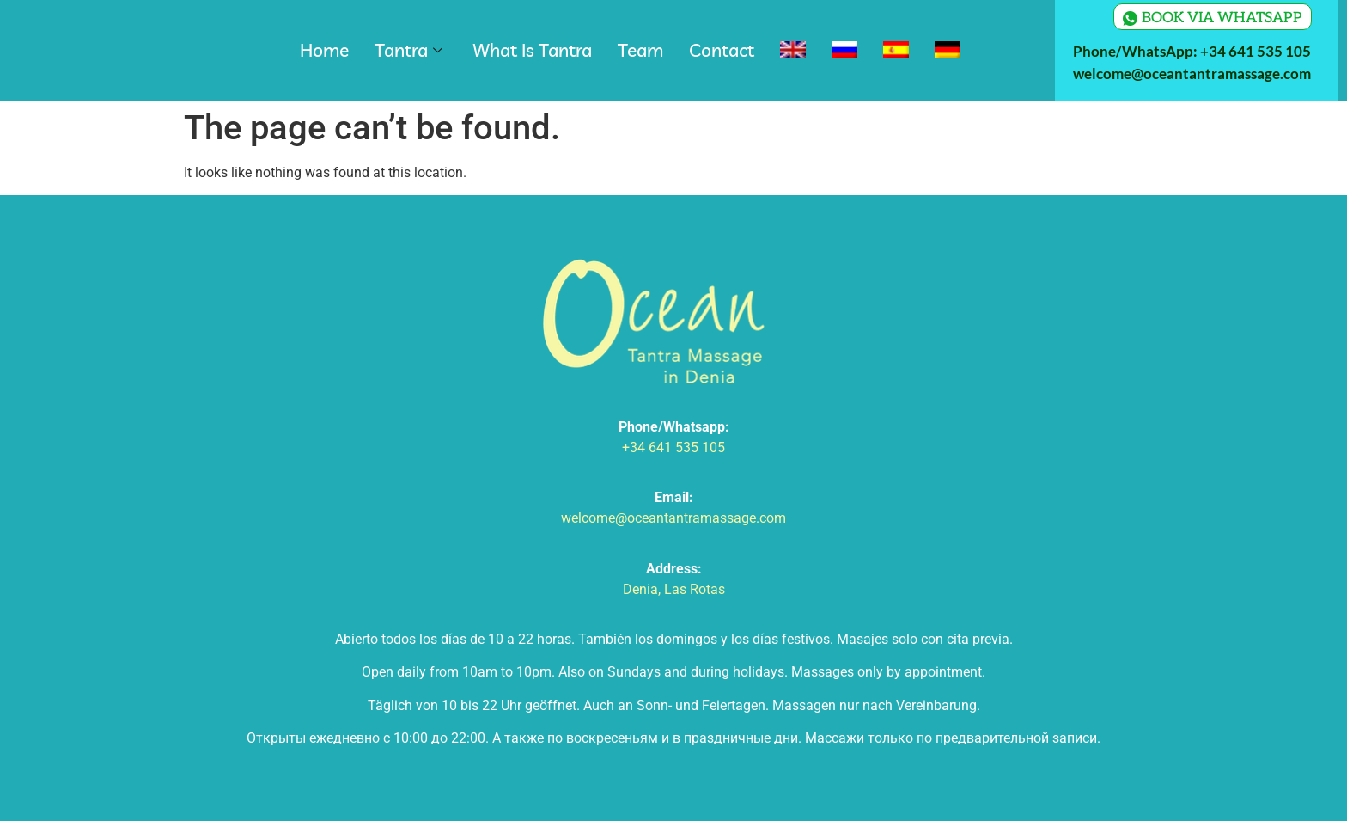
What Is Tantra (532, 50)
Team (640, 50)
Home (324, 50)
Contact (721, 50)
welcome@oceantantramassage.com (1192, 73)
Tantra (411, 50)
